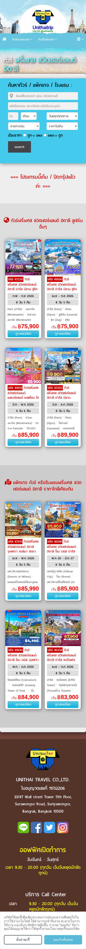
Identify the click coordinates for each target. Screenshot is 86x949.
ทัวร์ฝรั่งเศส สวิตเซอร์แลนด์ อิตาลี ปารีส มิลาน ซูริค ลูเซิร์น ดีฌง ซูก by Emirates (62, 289)
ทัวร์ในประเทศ (46, 39)
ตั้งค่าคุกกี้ (23, 939)
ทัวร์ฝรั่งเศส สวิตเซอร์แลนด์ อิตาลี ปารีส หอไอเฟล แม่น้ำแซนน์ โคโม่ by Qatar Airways (61, 659)
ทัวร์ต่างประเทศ (20, 39)
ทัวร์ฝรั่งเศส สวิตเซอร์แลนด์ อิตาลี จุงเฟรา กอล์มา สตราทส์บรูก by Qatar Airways (23, 551)
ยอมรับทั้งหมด (63, 939)
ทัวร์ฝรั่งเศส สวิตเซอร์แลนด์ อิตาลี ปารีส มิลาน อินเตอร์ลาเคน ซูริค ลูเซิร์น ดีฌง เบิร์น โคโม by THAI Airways (61, 399)
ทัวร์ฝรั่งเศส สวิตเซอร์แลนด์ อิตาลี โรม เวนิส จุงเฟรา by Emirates (23, 657)
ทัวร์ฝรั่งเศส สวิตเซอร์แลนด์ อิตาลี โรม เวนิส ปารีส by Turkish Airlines (61, 549)
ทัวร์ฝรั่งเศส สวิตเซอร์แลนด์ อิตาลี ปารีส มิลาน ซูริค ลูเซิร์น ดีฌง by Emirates (22, 289)
